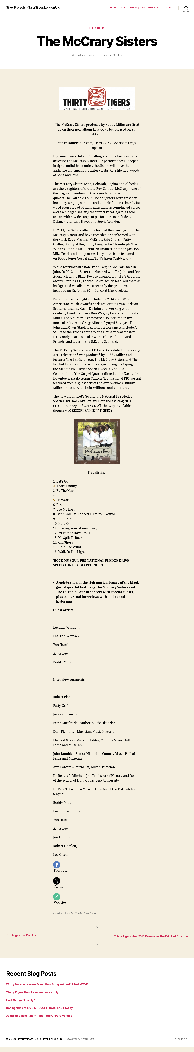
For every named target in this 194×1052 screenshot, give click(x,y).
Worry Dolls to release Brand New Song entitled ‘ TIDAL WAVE (53, 989)
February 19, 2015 (113, 55)
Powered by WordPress (85, 1043)
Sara (124, 7)
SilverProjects (86, 55)
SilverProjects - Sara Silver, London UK (37, 7)
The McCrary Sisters (87, 913)
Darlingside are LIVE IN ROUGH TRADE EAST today (44, 1012)
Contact (167, 7)
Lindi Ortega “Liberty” (22, 1004)
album (60, 913)
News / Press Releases (144, 7)
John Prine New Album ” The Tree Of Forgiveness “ (44, 1020)
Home (113, 7)
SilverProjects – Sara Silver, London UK (42, 1043)
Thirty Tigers (97, 28)
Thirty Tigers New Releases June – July (36, 997)
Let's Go (70, 913)
